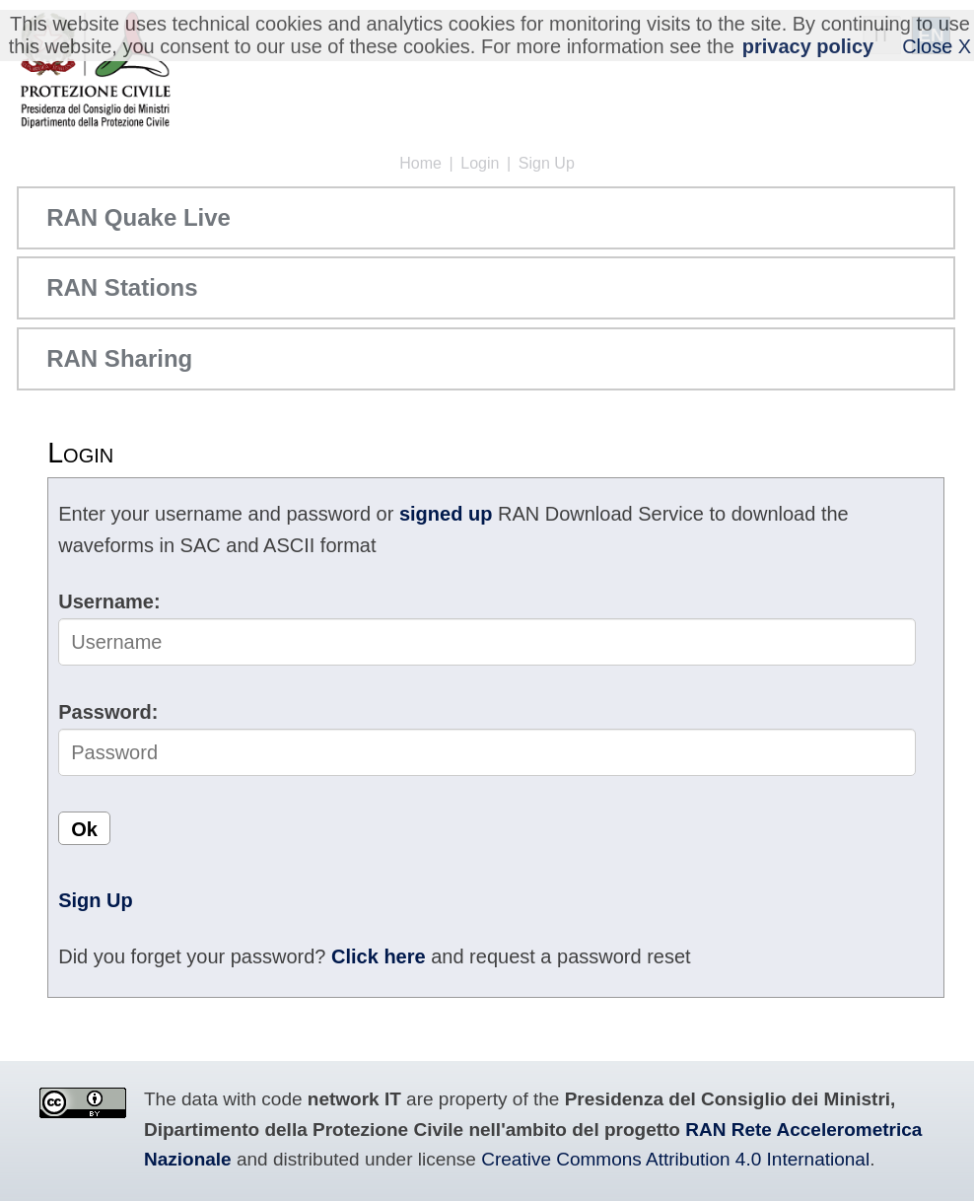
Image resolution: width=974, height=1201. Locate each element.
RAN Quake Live (138, 217)
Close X (936, 46)
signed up (445, 514)
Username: (109, 601)
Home (420, 163)
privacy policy (807, 46)
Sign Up (547, 163)
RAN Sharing (119, 358)
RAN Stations (121, 287)
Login (479, 163)
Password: (108, 712)
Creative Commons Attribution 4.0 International (675, 1159)
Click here (378, 956)
